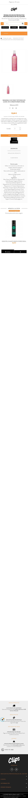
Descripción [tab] (14, 148)
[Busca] (14, 23)
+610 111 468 (9, 750)
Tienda (6, 33)
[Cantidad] (16, 128)
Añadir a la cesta (14, 135)
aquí (17, 722)
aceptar (24, 796)
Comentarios (14, 158)
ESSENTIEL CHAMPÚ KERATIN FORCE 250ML (14, 241)
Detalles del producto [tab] (14, 153)
